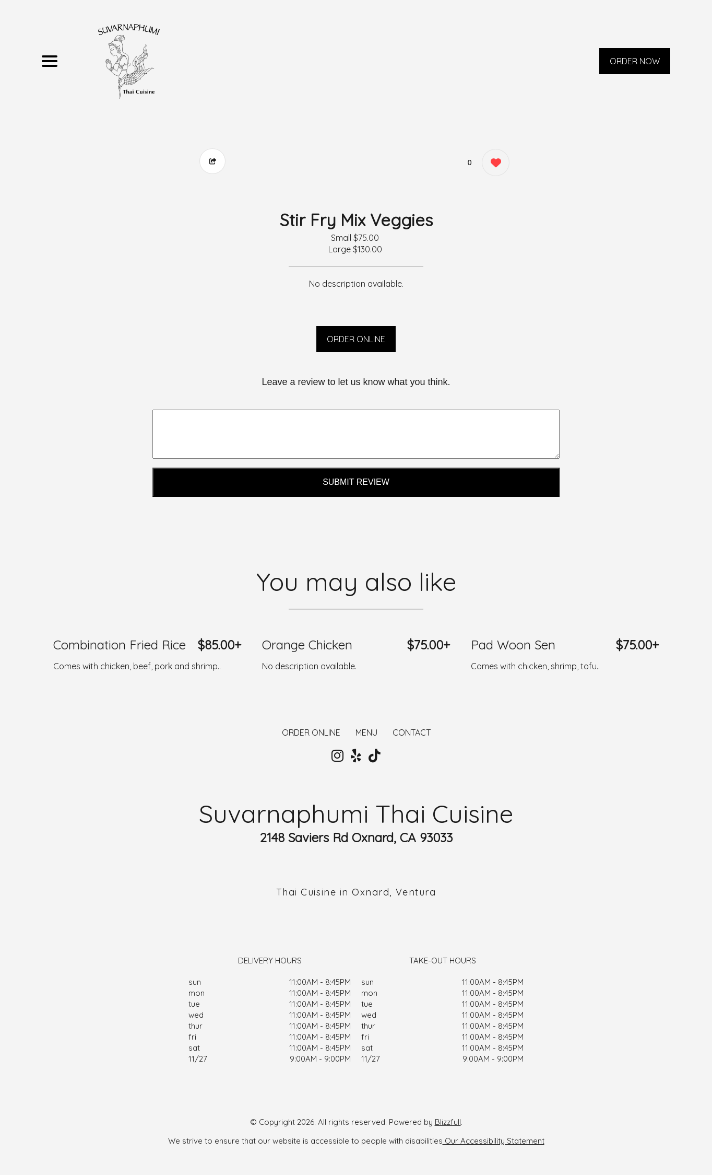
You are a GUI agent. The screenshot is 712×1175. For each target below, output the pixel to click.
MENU (366, 732)
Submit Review (356, 482)
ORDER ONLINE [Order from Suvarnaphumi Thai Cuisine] (311, 732)
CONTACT (412, 732)
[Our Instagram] (337, 756)
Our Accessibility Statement (493, 1141)
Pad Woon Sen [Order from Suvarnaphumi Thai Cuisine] (513, 645)
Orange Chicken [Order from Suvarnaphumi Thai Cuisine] (307, 645)
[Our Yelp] (356, 756)
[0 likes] (493, 164)
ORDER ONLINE (356, 339)
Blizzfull (448, 1122)
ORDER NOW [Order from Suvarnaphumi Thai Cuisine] (635, 61)
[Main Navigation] (49, 61)
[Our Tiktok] (375, 756)
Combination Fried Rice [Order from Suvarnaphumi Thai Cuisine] (119, 645)
